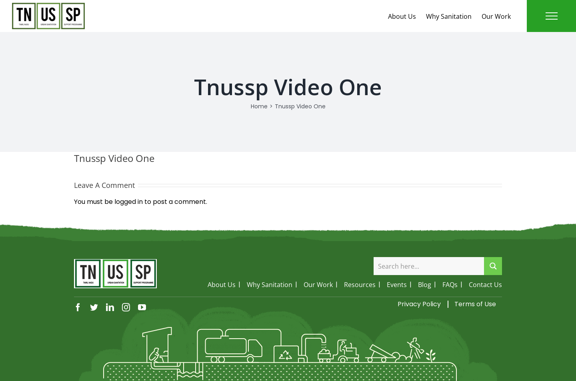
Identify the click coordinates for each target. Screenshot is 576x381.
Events (397, 284)
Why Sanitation (449, 16)
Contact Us (485, 284)
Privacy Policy (419, 304)
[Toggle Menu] (551, 16)
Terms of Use (475, 304)
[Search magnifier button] (493, 266)
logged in (128, 201)
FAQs (450, 284)
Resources (360, 284)
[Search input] (429, 266)
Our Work (496, 16)
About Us (402, 16)
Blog (424, 284)
